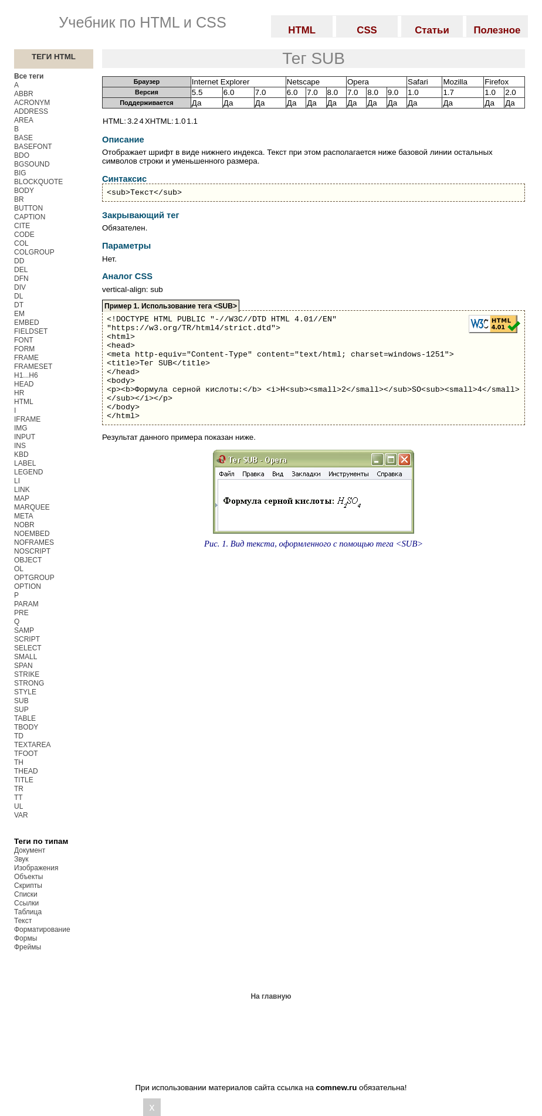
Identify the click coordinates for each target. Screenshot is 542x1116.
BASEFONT (33, 147)
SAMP (24, 630)
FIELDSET (31, 331)
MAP (21, 498)
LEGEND (28, 472)
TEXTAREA (32, 745)
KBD (21, 454)
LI (17, 481)
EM (19, 314)
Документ (29, 850)
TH (18, 762)
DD (19, 261)
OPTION (27, 586)
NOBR (24, 525)
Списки (26, 894)
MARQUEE (32, 507)
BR (19, 199)
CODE (24, 234)
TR (18, 789)
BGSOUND (32, 164)
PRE (21, 613)
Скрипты (28, 885)
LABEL (25, 463)
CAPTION (29, 217)
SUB (21, 701)
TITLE (23, 780)
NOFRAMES (34, 542)
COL (21, 243)
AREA (23, 120)
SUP (21, 709)
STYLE (25, 692)
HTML (23, 402)
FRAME (26, 358)
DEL (21, 270)
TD (18, 736)
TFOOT (26, 753)
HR (19, 393)
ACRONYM (32, 103)
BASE (23, 138)
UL (18, 806)
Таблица (28, 912)
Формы (25, 938)
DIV (20, 287)
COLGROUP (34, 252)
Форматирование (42, 929)
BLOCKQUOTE (38, 182)
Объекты (28, 877)
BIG (20, 173)
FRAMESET (33, 366)
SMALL (25, 657)
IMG (21, 428)
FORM (24, 349)
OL (18, 569)
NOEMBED (32, 534)
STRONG (29, 683)
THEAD (26, 771)
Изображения (36, 868)
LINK (22, 490)
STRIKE (26, 674)
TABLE (25, 718)
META (23, 516)
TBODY (26, 727)
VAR (21, 815)
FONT (23, 340)
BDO (21, 155)
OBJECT (28, 560)
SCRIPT (27, 639)
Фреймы (27, 947)
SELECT (28, 648)
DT (18, 305)
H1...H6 (26, 375)
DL (18, 296)
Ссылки (26, 903)
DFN (21, 278)
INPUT (24, 437)
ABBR (23, 94)
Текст (23, 921)
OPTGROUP (34, 578)
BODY (24, 190)
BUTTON (28, 208)
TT (18, 797)
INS (20, 446)
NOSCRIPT (32, 551)
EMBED (26, 322)
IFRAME (27, 419)
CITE (22, 226)
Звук (21, 859)
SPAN (23, 666)
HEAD (23, 384)
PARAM (26, 604)
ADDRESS (31, 111)
